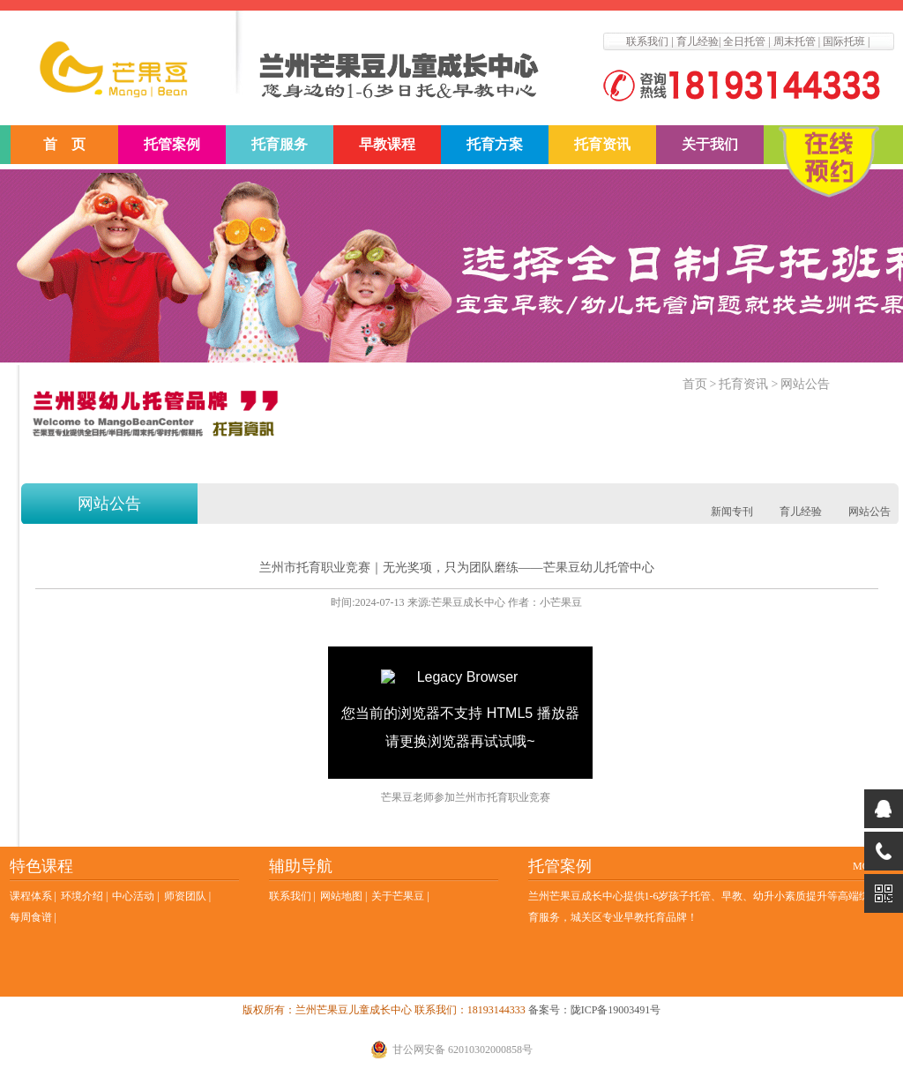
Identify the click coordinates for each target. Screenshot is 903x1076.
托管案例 (172, 144)
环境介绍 (82, 896)
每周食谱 (31, 917)
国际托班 (844, 41)
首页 (695, 384)
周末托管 (794, 41)
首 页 (64, 144)
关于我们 (710, 144)
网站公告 (805, 384)
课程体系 (31, 896)
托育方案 (494, 144)
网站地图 (341, 896)
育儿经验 (697, 41)
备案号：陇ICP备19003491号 (594, 1010)
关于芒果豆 (397, 896)
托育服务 (279, 144)
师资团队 (185, 896)
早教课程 (387, 144)
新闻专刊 (732, 511)
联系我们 (647, 41)
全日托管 (744, 41)
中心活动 (133, 896)
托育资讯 (602, 144)
